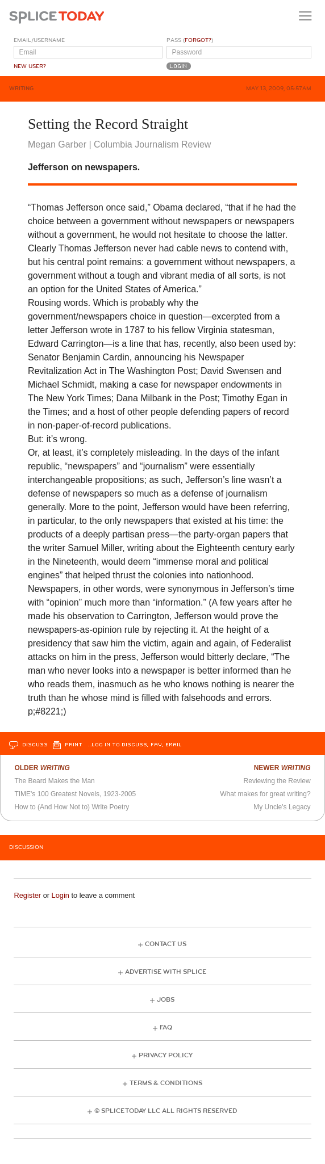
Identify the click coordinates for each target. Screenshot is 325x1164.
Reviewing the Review (277, 781)
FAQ (166, 1027)
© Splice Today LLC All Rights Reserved (165, 1111)
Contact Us (165, 944)
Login (60, 895)
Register (27, 895)
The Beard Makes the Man (54, 781)
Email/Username (39, 40)
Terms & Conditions (166, 1083)
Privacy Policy (166, 1055)
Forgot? (198, 40)
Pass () (189, 40)
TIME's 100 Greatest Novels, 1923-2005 (75, 794)
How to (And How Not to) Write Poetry (71, 807)
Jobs (165, 999)
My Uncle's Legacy (281, 807)
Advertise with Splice (165, 972)
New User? (30, 66)
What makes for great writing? (265, 794)
